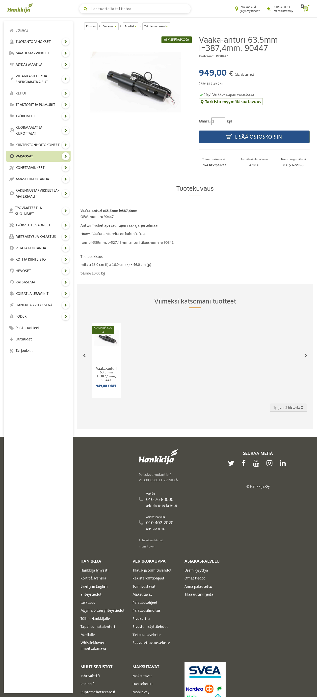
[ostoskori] (305, 9)
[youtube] (257, 463)
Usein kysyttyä (196, 570)
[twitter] (232, 463)
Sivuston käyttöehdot (150, 626)
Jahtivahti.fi (90, 675)
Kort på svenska (93, 578)
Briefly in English (94, 586)
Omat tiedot (195, 578)
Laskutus (87, 602)
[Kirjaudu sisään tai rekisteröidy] (280, 9)
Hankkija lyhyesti (94, 570)
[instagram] (270, 463)
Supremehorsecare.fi (97, 692)
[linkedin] (284, 463)
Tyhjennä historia (288, 407)
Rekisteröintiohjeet (148, 578)
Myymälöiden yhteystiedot (102, 610)
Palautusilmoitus (146, 610)
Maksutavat (142, 594)
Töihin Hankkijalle (95, 618)
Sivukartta (141, 618)
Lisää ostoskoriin (254, 137)
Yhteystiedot (91, 594)
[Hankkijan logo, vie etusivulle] (21, 8)
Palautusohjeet (145, 602)
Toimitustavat (144, 586)
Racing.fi (87, 683)
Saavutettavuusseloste (151, 642)
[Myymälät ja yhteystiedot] (247, 9)
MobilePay (140, 692)
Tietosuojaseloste (146, 634)
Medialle (87, 634)
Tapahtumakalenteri (97, 626)
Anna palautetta (198, 586)
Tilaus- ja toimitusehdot (152, 570)
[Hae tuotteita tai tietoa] (135, 8)
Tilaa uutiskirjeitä (199, 594)
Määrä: (205, 121)
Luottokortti (142, 683)
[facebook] (245, 463)
